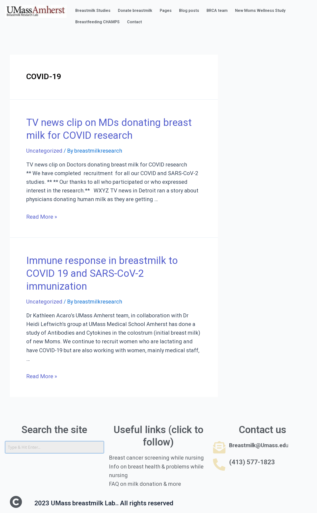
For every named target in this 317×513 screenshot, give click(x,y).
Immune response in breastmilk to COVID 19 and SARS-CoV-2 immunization (102, 273)
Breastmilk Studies (92, 10)
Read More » (41, 217)
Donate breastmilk (135, 10)
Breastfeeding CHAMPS (97, 22)
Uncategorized (44, 151)
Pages (166, 10)
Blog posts (189, 10)
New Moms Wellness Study (260, 10)
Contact (134, 22)
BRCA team (217, 10)
